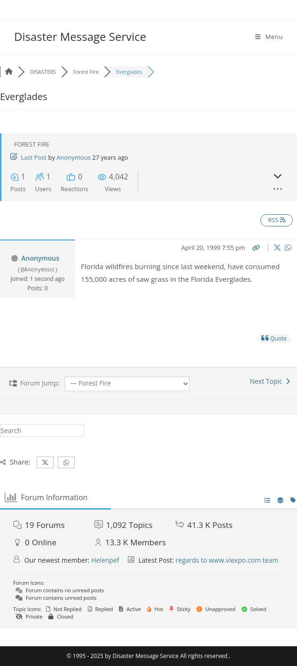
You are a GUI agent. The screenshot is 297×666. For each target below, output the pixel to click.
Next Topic (270, 381)
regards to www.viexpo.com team (227, 560)
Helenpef (105, 560)
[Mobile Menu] (269, 36)
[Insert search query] (42, 430)
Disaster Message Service (80, 36)
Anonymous (73, 157)
